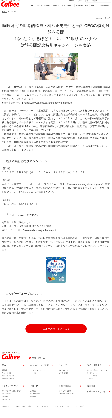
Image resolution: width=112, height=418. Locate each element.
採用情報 (68, 4)
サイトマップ (79, 410)
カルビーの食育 (92, 380)
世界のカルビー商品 (8, 383)
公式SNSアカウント (96, 396)
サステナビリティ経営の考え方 (11, 395)
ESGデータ (5, 401)
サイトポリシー (6, 410)
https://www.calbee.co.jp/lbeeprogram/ (81, 188)
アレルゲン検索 (6, 377)
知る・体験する (67, 10)
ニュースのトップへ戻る (56, 333)
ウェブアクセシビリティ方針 (24, 410)
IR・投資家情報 (35, 398)
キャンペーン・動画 (43, 10)
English (76, 4)
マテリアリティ (6, 398)
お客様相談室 (104, 10)
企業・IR (94, 10)
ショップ (56, 10)
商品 (31, 10)
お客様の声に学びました (66, 398)
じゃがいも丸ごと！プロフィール (97, 374)
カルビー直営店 (63, 377)
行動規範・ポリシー (8, 403)
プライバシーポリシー (43, 410)
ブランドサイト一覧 (8, 380)
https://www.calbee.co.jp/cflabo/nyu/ (36, 234)
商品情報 (4, 374)
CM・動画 (33, 377)
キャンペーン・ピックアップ (39, 374)
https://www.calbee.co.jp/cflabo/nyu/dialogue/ (48, 107)
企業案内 (33, 395)
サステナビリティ (81, 10)
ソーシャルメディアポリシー (63, 410)
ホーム (4, 16)
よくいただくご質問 (65, 395)
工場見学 (90, 383)
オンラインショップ (65, 374)
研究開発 (33, 401)
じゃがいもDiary (92, 377)
